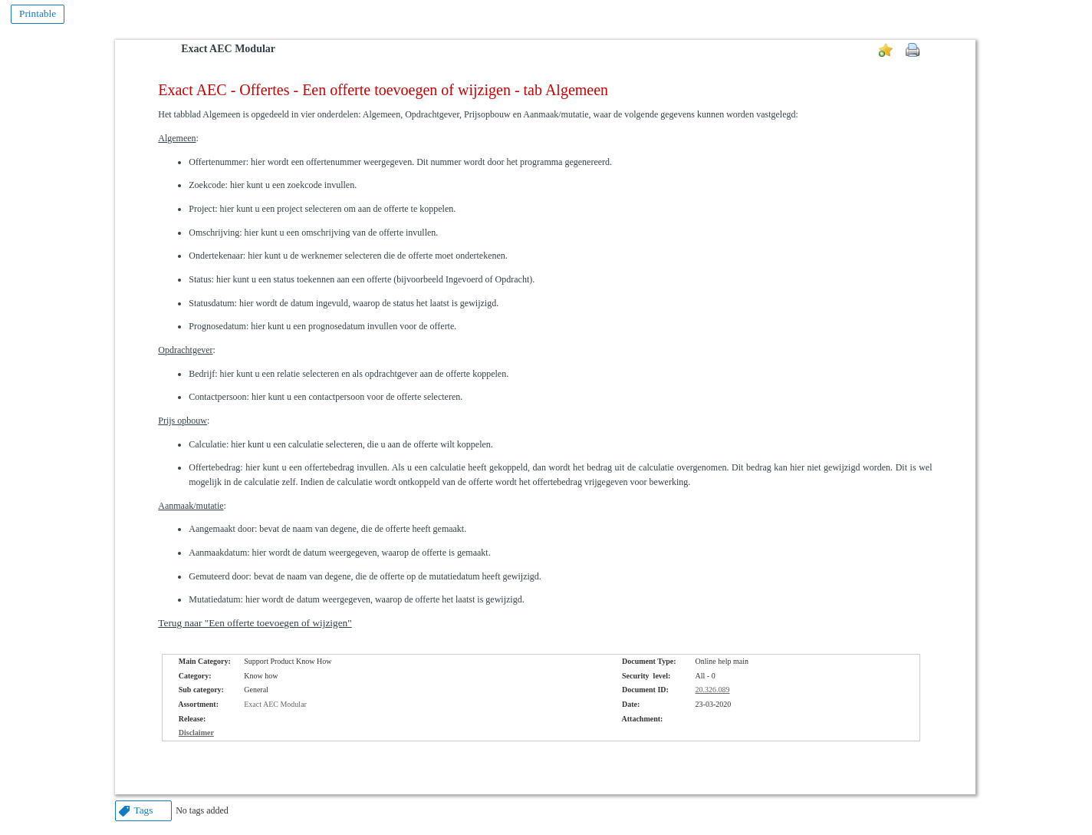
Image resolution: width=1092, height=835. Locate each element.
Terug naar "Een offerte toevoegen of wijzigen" (254, 623)
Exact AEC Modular (228, 48)
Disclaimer (196, 732)
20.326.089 (713, 689)
